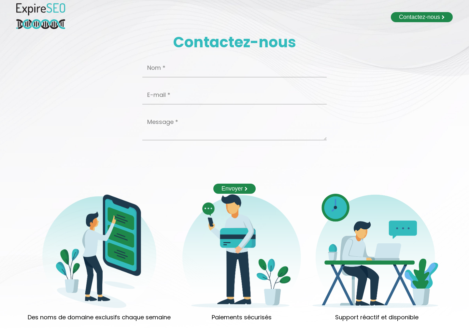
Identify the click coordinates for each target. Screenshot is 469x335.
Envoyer (234, 188)
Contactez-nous (422, 17)
